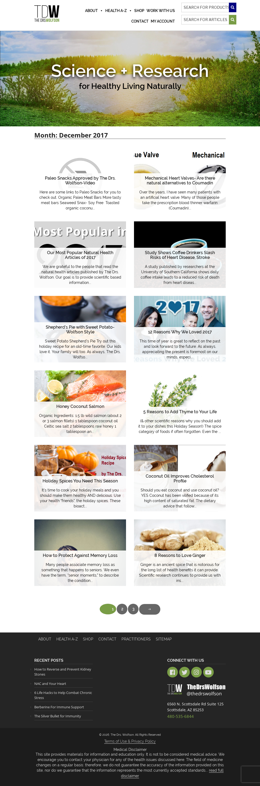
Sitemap (164, 639)
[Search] (209, 7)
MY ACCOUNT (163, 21)
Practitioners (136, 639)
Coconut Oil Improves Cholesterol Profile (180, 479)
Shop (139, 11)
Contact (140, 21)
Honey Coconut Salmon (80, 406)
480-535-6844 (179, 715)
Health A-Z (118, 11)
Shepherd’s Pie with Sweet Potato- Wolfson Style (80, 330)
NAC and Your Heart (50, 683)
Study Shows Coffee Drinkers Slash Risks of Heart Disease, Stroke (180, 255)
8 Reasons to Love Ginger (180, 555)
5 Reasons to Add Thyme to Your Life (180, 411)
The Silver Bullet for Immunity (57, 716)
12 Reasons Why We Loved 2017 (180, 331)
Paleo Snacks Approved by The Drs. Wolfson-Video (80, 181)
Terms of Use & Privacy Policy (130, 741)
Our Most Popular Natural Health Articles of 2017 (80, 255)
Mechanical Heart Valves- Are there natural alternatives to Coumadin (180, 181)
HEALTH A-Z (67, 639)
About (94, 11)
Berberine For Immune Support (59, 706)
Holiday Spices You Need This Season (80, 480)
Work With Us (160, 11)
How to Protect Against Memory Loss (80, 555)
